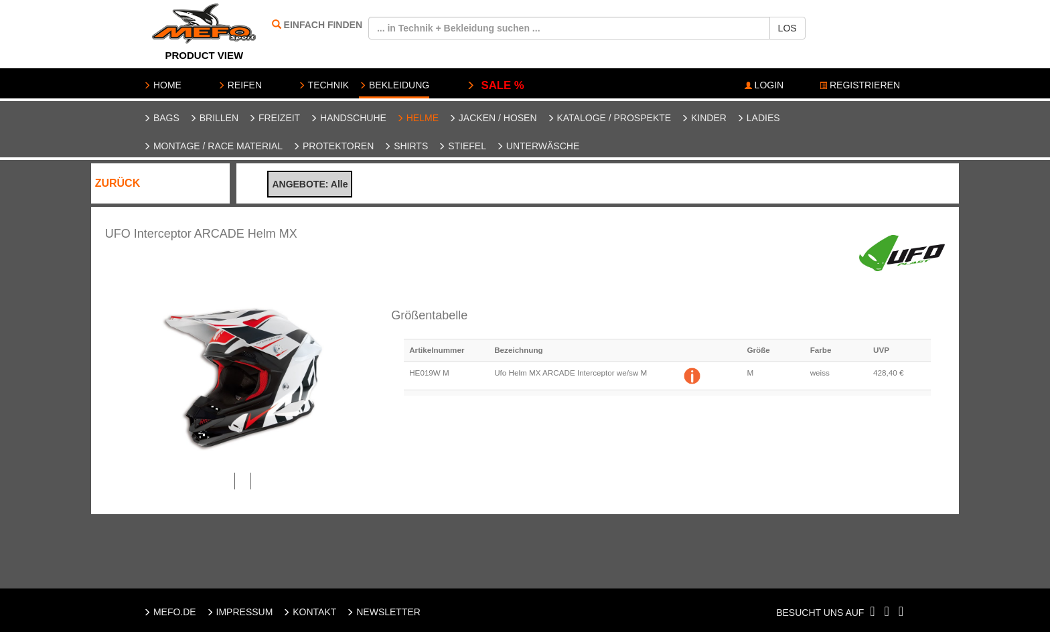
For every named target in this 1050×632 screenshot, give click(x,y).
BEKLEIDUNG (394, 85)
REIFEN (240, 85)
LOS (787, 28)
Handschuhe (348, 117)
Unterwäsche (537, 146)
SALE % (495, 85)
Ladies (758, 117)
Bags (161, 117)
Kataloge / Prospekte (609, 117)
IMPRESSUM (239, 612)
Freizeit (274, 117)
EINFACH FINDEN (323, 24)
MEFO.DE (169, 612)
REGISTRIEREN (860, 85)
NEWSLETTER (383, 612)
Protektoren (333, 146)
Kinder (704, 117)
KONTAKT (309, 612)
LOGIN (764, 85)
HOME (162, 85)
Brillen (214, 117)
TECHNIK (323, 85)
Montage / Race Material (213, 146)
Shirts (406, 146)
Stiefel (462, 146)
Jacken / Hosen (493, 117)
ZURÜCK (118, 183)
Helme (417, 117)
